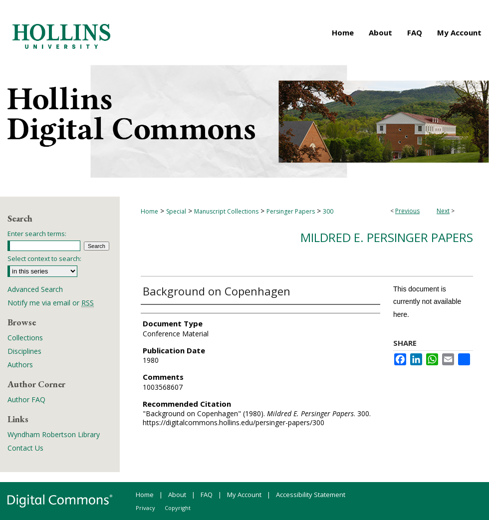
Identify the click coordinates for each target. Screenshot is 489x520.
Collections (25, 337)
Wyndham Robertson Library (53, 434)
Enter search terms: (36, 233)
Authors (20, 364)
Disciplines (24, 351)
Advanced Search (35, 289)
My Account (244, 494)
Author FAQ (26, 399)
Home (149, 211)
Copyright (178, 508)
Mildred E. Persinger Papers (386, 237)
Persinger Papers (290, 211)
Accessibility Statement (310, 494)
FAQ (207, 494)
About (177, 494)
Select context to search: (44, 258)
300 (328, 211)
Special (176, 211)
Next (443, 211)
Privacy (145, 508)
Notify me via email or (50, 302)
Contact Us (25, 448)
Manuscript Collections (226, 211)
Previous (407, 211)
